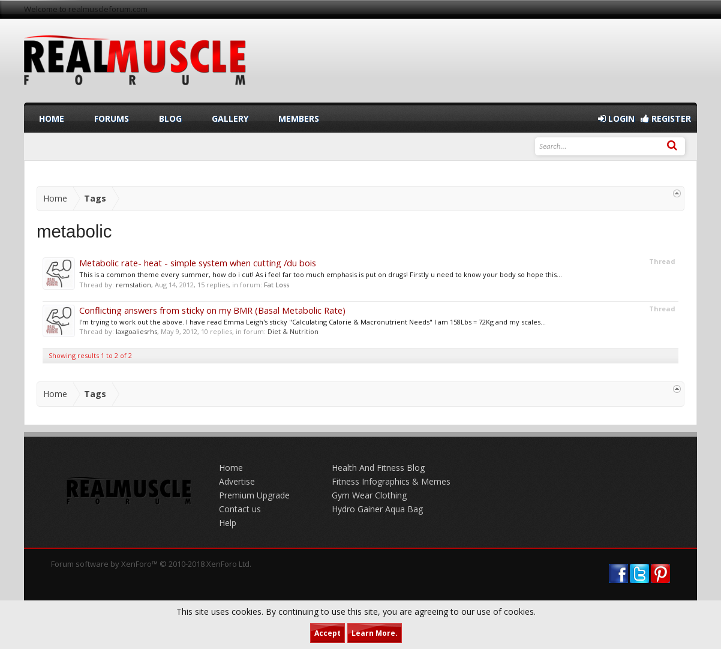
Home (51, 118)
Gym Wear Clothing (369, 495)
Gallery (230, 118)
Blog (170, 118)
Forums (111, 118)
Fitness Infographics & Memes (391, 481)
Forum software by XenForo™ (151, 563)
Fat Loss (276, 284)
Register (666, 118)
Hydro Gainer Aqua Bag (377, 509)
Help (227, 522)
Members (298, 118)
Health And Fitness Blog (378, 467)
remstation (133, 284)
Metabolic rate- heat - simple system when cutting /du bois (197, 263)
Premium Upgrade (254, 495)
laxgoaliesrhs (136, 331)
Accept (327, 633)
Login (616, 118)
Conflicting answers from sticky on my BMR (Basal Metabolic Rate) (212, 310)
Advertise (237, 481)
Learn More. (375, 633)
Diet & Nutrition (293, 331)
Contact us (240, 509)
